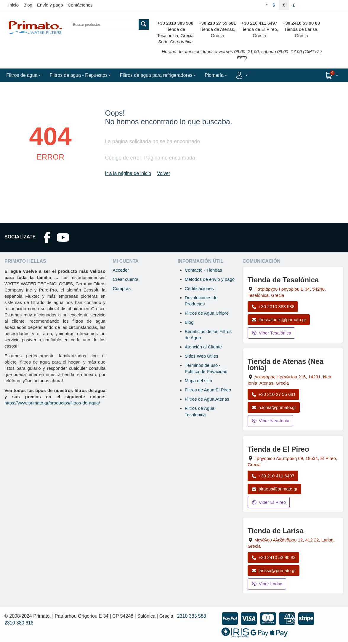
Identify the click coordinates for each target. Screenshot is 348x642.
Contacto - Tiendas (203, 270)
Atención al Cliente (203, 346)
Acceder (121, 270)
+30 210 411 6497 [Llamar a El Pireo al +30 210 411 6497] (272, 475)
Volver (163, 173)
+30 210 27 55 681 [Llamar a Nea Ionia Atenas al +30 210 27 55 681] (273, 394)
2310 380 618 (18, 622)
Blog (27, 4)
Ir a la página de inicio (128, 173)
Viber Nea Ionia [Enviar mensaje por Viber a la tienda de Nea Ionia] (270, 420)
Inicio (13, 4)
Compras (122, 288)
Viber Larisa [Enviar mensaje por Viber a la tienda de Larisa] (267, 583)
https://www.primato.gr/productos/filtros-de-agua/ (52, 402)
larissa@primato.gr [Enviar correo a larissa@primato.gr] (273, 570)
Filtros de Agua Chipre (207, 313)
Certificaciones (199, 288)
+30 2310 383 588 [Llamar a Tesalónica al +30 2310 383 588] (272, 306)
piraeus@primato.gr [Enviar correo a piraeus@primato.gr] (274, 488)
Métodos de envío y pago (210, 279)
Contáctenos (80, 4)
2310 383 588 (191, 616)
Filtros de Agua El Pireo (208, 389)
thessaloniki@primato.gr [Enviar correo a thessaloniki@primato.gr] (278, 319)
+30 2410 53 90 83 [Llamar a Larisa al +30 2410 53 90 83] (273, 557)
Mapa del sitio (198, 380)
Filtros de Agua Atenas (207, 399)
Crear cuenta (125, 279)
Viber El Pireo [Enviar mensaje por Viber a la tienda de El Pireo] (268, 502)
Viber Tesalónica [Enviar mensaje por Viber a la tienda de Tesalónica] (271, 332)
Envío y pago (50, 4)
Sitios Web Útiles (201, 356)
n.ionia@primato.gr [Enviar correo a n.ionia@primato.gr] (273, 407)
